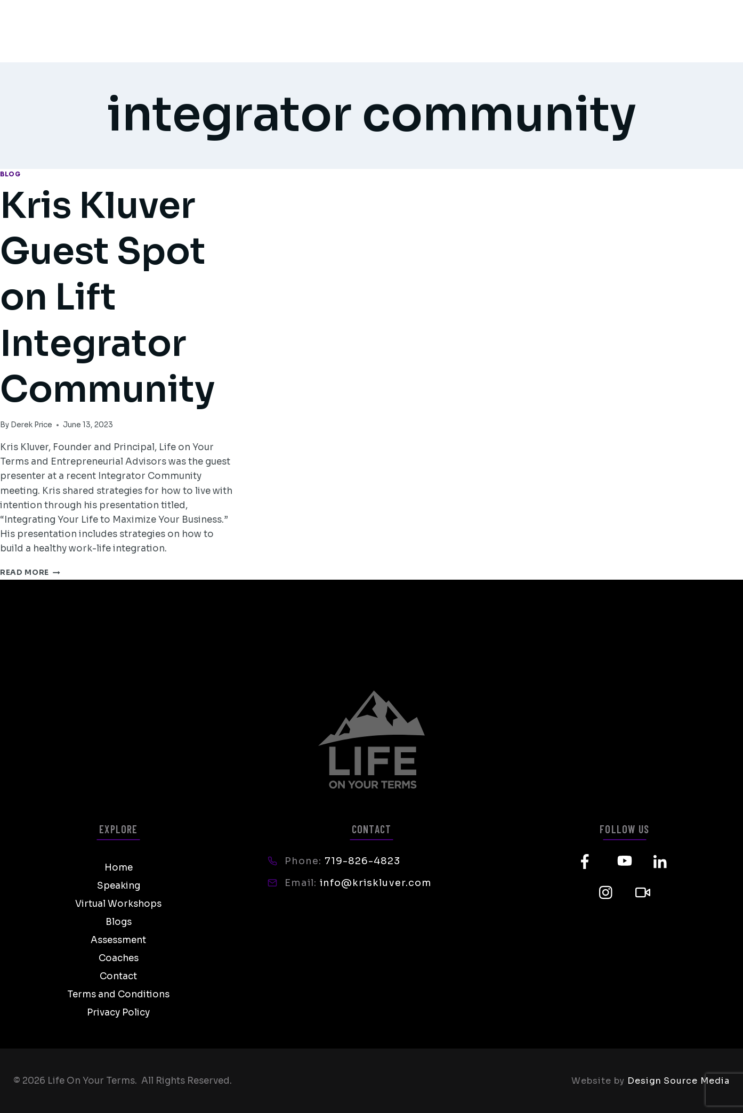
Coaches (119, 958)
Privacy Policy (118, 1012)
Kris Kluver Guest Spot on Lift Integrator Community (116, 297)
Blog (10, 174)
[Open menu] (715, 31)
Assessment (118, 940)
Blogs (119, 922)
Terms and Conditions (118, 994)
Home (118, 867)
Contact (118, 976)
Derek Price (31, 424)
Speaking (118, 885)
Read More (30, 572)
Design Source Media (678, 1080)
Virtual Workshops (118, 903)
